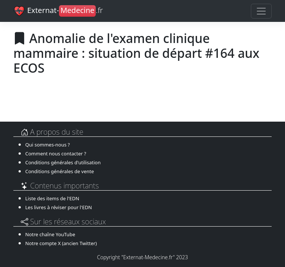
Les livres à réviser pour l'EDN (58, 207)
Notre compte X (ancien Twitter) (61, 243)
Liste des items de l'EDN (52, 198)
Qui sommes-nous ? (47, 144)
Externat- (58, 11)
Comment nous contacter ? (55, 153)
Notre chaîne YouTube (50, 234)
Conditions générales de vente (59, 171)
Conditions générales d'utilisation (63, 162)
